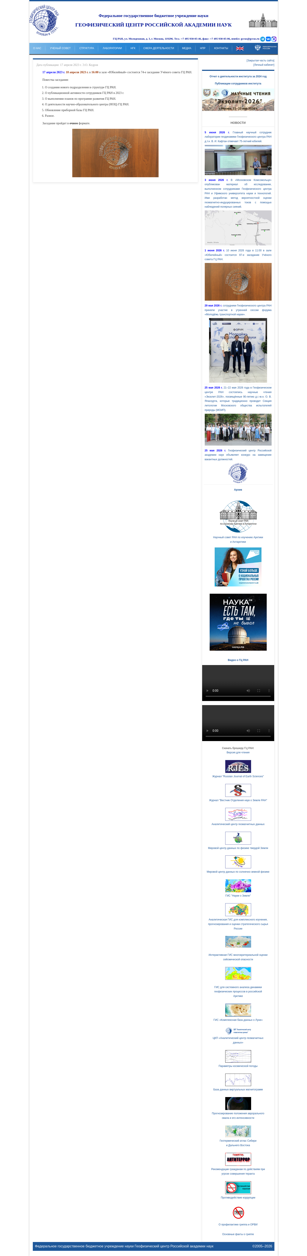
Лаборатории (112, 48)
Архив (238, 489)
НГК (133, 48)
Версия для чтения (238, 752)
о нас (37, 48)
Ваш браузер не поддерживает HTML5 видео (238, 683)
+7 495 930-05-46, (191, 38)
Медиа (186, 48)
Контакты (221, 48)
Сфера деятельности (158, 48)
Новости (238, 122)
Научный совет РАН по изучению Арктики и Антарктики (238, 520)
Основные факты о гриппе (238, 1234)
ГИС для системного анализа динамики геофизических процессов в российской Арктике (238, 992)
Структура (86, 48)
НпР (202, 48)
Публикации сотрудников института (238, 83)
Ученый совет (60, 48)
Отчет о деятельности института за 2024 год (238, 76)
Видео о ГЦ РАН (238, 660)
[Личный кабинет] (263, 64)
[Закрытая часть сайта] (260, 60)
